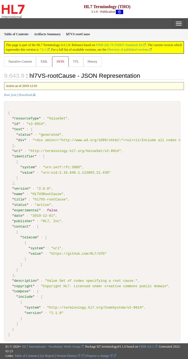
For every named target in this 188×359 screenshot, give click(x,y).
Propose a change (99, 355)
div (21, 140)
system (28, 166)
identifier (24, 156)
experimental (26, 210)
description (25, 280)
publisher (23, 221)
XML (44, 61)
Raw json (10, 95)
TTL (76, 61)
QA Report (47, 355)
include (25, 296)
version (21, 188)
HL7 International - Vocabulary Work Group (51, 346)
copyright (23, 285)
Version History (68, 355)
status (24, 134)
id (16, 123)
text (18, 129)
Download (25, 95)
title (19, 199)
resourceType (26, 118)
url (17, 150)
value (27, 172)
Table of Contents (25, 355)
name (18, 194)
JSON (60, 61)
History (92, 61)
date (18, 215)
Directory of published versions (127, 49)
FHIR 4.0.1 (146, 346)
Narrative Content (20, 61)
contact (21, 226)
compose (21, 291)
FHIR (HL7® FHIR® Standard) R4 (119, 45)
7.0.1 (43, 49)
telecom (29, 237)
